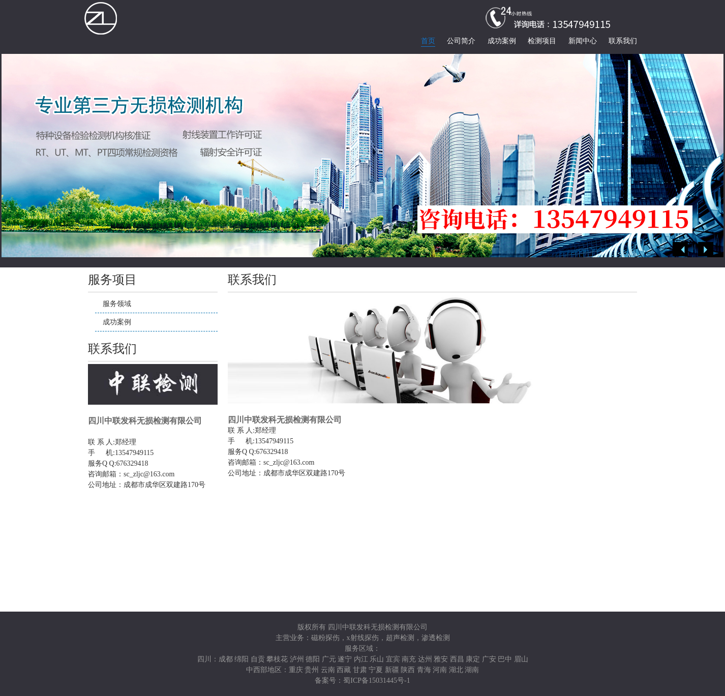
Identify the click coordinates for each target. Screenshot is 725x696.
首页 (428, 41)
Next (705, 249)
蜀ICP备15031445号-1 (376, 680)
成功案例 (502, 41)
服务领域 (117, 304)
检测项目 (542, 41)
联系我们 (623, 41)
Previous (680, 249)
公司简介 (461, 41)
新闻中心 (582, 41)
